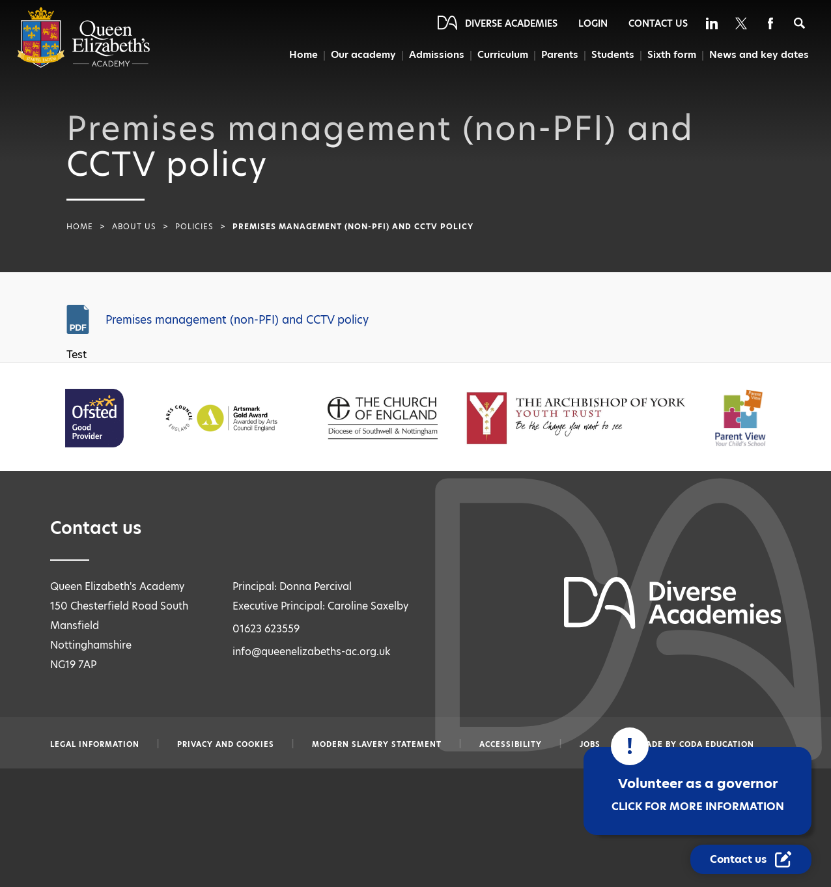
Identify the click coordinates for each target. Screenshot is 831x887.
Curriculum (500, 54)
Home (299, 54)
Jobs (590, 744)
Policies (194, 226)
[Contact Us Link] (750, 859)
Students (612, 54)
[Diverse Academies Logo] (83, 64)
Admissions (433, 54)
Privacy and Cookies (225, 744)
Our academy (359, 54)
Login (593, 23)
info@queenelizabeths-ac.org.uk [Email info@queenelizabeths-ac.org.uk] (311, 651)
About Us (134, 226)
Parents (557, 54)
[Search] (799, 23)
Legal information (94, 744)
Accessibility (510, 744)
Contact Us (658, 23)
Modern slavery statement (377, 744)
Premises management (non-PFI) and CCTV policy (237, 320)
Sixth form (671, 54)
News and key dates (759, 54)
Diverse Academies (511, 23)
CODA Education (716, 744)
